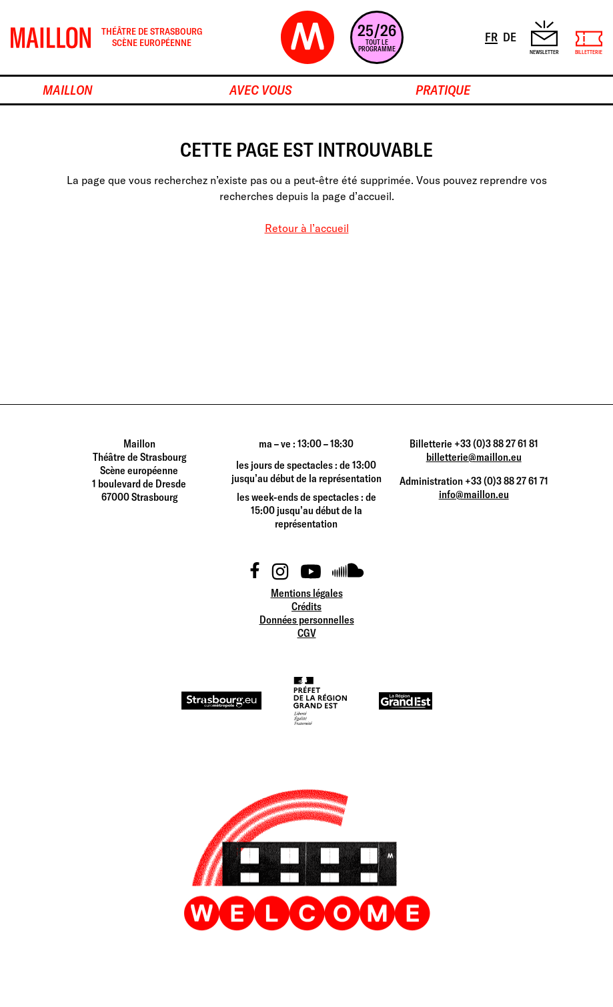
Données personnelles (306, 619)
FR (492, 36)
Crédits (306, 606)
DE (510, 36)
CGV (306, 633)
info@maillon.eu (474, 494)
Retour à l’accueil (307, 228)
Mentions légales (307, 593)
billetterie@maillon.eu (474, 456)
